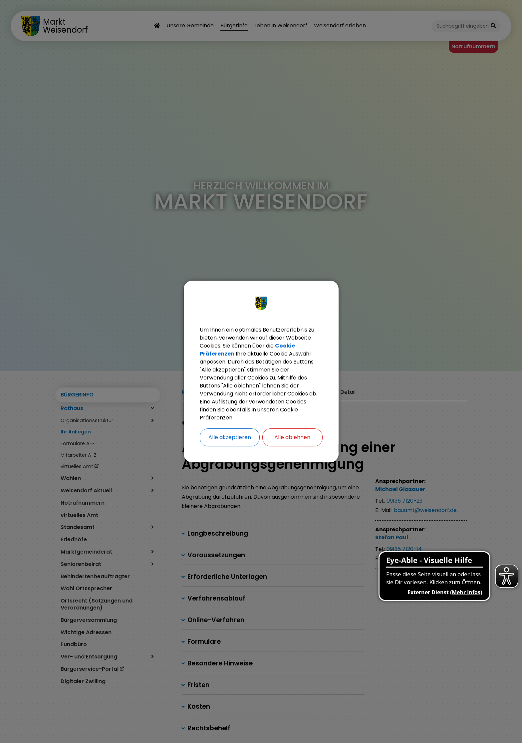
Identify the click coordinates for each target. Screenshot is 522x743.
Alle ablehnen (292, 437)
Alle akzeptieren (229, 437)
